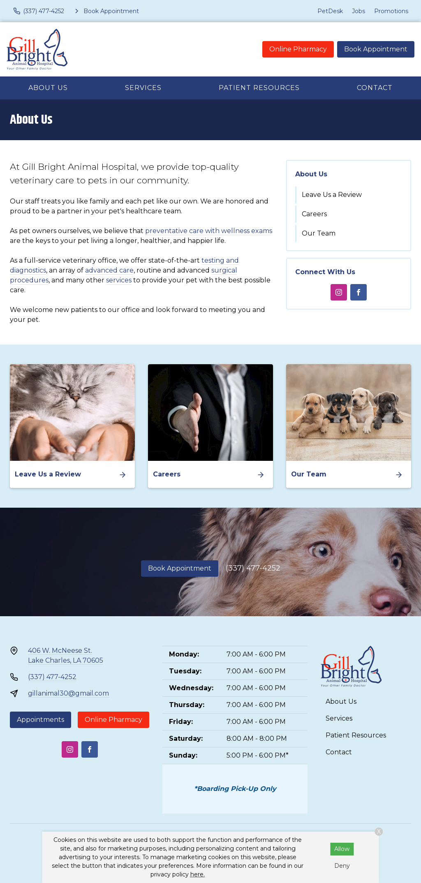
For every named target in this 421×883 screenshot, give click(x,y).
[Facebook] (358, 292)
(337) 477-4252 (253, 568)
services (119, 280)
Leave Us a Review (332, 195)
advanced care (109, 270)
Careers (314, 214)
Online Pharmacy (298, 49)
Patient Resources (259, 88)
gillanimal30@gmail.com (68, 693)
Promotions (391, 11)
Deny (342, 865)
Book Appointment (375, 49)
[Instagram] (339, 292)
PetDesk (330, 11)
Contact (375, 88)
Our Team (318, 233)
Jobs (358, 11)
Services (143, 88)
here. (197, 874)
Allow (341, 849)
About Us (48, 88)
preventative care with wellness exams (208, 231)
